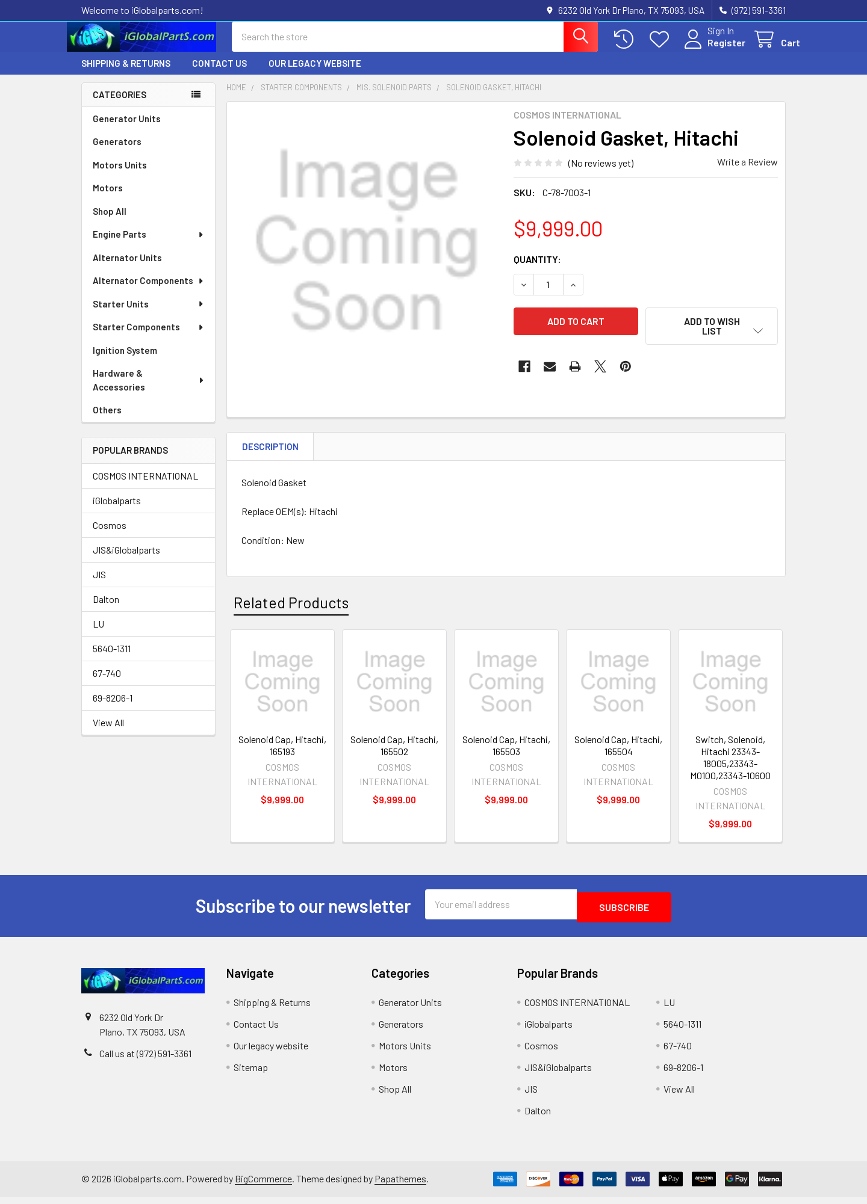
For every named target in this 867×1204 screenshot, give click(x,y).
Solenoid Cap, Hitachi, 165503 (506, 756)
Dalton (106, 610)
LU (98, 634)
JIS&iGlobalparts (126, 560)
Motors (108, 198)
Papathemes (400, 1186)
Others (107, 420)
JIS (99, 585)
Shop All (109, 222)
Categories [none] (119, 105)
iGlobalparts (117, 511)
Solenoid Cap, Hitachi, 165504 (618, 756)
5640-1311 (112, 659)
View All (108, 733)
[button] (711, 336)
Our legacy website (315, 74)
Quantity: (537, 269)
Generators (117, 152)
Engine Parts (149, 244)
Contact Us (219, 74)
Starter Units (149, 314)
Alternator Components (149, 291)
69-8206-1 (112, 708)
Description (270, 457)
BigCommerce (263, 1186)
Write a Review (747, 172)
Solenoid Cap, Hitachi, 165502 (394, 756)
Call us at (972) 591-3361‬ (145, 1061)
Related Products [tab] (291, 613)
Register (712, 49)
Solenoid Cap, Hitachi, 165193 (282, 756)
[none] (366, 252)
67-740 (107, 684)
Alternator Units (127, 268)
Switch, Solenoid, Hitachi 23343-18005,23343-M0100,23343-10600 (730, 768)
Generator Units (127, 129)
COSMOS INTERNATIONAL (145, 486)
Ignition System (125, 361)
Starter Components (149, 337)
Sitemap (251, 1075)
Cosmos (109, 536)
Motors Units (120, 175)
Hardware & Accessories (149, 390)
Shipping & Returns (125, 74)
